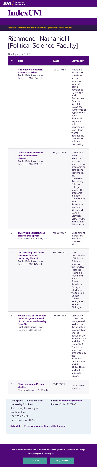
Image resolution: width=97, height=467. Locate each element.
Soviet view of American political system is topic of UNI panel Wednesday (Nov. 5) (32, 320)
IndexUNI (25, 12)
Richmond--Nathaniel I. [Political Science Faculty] (49, 28)
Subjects (22, 28)
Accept (35, 460)
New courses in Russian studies (31, 386)
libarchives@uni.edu (70, 400)
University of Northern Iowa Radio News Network (30, 155)
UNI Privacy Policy (63, 453)
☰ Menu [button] (13, 21)
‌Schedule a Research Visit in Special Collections (38, 426)
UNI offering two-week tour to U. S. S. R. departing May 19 (31, 255)
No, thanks (62, 460)
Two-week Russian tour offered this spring (31, 234)
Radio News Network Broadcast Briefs (30, 71)
